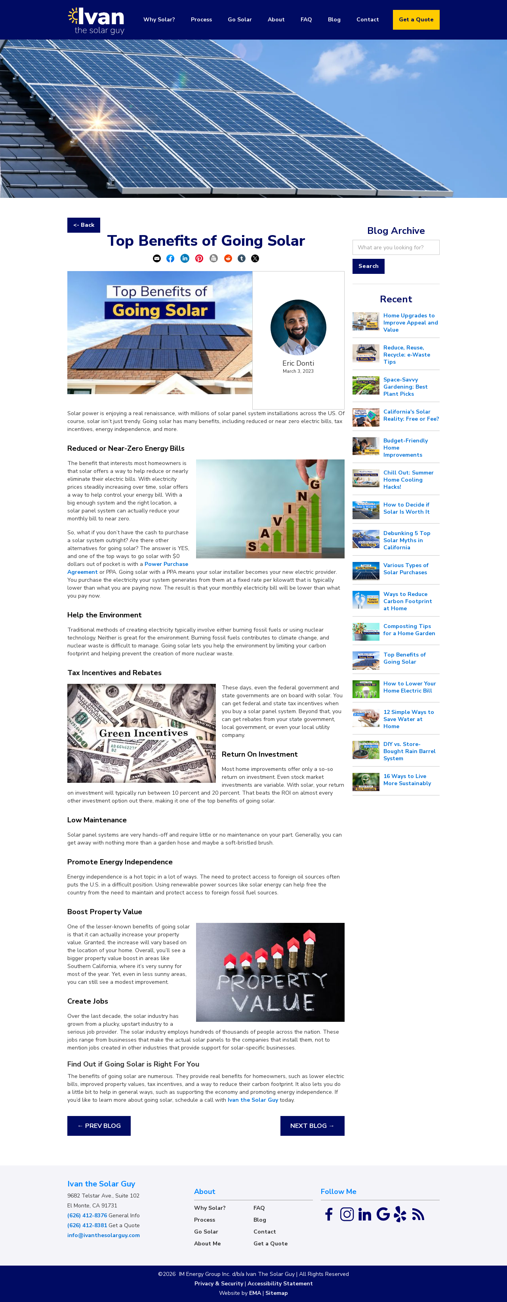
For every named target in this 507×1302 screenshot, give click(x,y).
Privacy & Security (218, 1283)
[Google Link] (383, 1214)
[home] (97, 20)
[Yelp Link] (400, 1214)
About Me (207, 1243)
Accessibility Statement (280, 1283)
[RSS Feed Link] (417, 1214)
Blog (334, 19)
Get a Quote (416, 19)
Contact (367, 19)
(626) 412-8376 (87, 1215)
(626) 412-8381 (87, 1225)
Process (201, 19)
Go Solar (240, 19)
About (276, 19)
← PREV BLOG (99, 1126)
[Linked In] (365, 1214)
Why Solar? (159, 19)
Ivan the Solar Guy (253, 1100)
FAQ (306, 19)
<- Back (83, 225)
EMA (255, 1293)
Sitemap (276, 1293)
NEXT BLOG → (312, 1126)
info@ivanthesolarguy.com (103, 1235)
